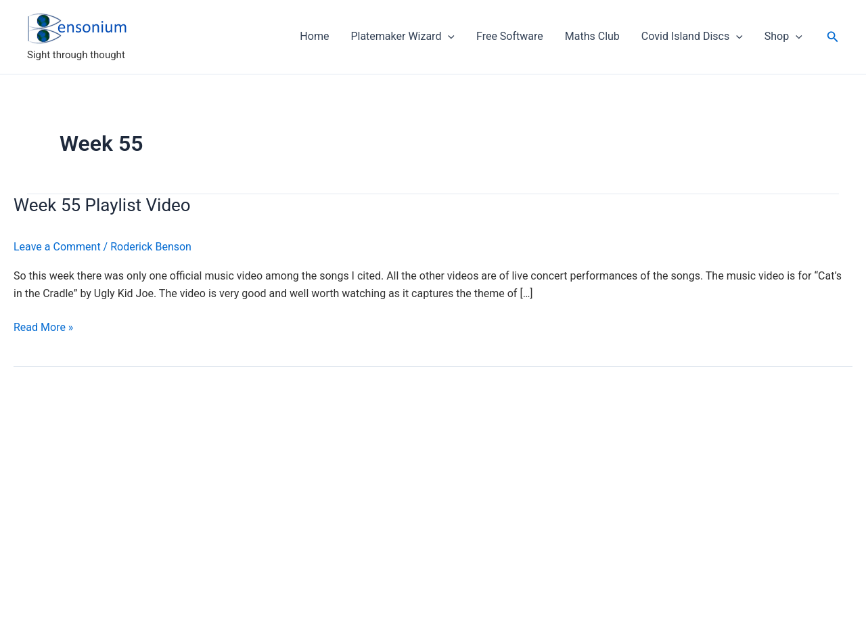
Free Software (509, 36)
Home (314, 36)
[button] (833, 36)
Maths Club (592, 36)
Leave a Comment (57, 246)
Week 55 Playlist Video (102, 205)
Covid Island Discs (692, 36)
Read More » (43, 327)
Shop (783, 36)
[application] (448, 36)
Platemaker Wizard (402, 36)
